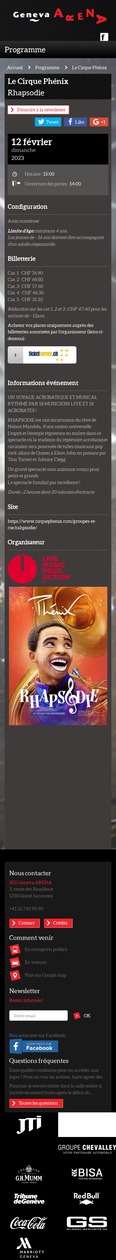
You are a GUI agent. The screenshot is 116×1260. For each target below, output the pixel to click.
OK (87, 1015)
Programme (25, 49)
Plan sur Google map (45, 975)
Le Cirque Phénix (89, 67)
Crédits (60, 922)
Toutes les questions (38, 1103)
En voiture (35, 962)
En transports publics (46, 949)
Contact (27, 922)
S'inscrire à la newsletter (41, 109)
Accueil (15, 67)
